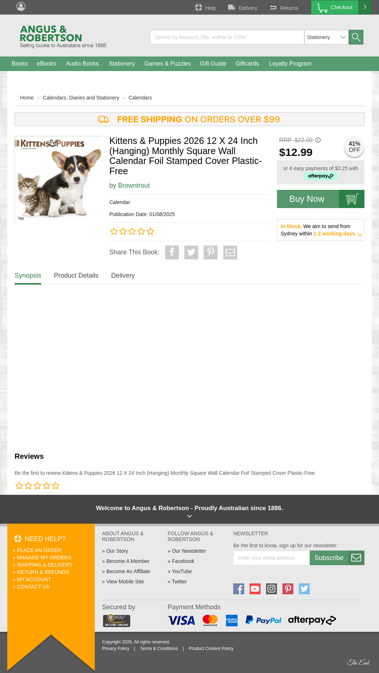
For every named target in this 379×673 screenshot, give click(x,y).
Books (20, 63)
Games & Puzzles (167, 63)
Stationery (122, 63)
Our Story (117, 551)
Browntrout (134, 185)
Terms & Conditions (159, 648)
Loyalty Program (290, 63)
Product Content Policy (211, 648)
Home (27, 98)
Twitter (179, 581)
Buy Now (326, 199)
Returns (283, 7)
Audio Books (82, 63)
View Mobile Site (125, 581)
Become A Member (127, 561)
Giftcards (247, 63)
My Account (34, 579)
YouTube (182, 571)
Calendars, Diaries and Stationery (81, 98)
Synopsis (28, 275)
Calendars (140, 98)
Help (205, 7)
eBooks (46, 63)
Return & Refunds (43, 572)
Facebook (183, 561)
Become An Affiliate (128, 571)
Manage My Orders (44, 557)
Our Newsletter (189, 551)
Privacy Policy (115, 648)
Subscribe (339, 558)
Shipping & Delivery (45, 565)
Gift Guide (213, 63)
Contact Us (33, 587)
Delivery (242, 7)
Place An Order (39, 550)
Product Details (76, 275)
